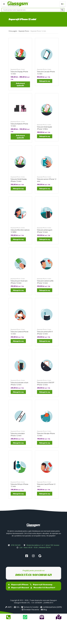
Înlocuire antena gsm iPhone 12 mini (44, 231)
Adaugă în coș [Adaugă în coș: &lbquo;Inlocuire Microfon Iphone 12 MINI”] (18, 239)
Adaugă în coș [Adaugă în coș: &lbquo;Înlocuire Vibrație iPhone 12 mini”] (44, 443)
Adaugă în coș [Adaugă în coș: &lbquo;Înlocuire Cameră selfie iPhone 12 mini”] (44, 290)
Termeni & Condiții (29, 607)
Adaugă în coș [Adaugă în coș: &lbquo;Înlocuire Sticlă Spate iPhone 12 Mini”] (44, 136)
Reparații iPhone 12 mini (18, 69)
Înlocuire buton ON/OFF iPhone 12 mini (45, 383)
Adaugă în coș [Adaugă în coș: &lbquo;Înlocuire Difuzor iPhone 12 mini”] (18, 493)
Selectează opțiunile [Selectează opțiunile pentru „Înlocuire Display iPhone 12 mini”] (20, 84)
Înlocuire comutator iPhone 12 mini (18, 434)
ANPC (8, 607)
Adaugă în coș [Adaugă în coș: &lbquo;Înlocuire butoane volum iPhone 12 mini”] (18, 392)
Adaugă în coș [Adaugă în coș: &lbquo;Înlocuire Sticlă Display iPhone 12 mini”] (18, 188)
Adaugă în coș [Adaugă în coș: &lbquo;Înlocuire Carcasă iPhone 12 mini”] (44, 81)
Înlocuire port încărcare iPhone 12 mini (19, 282)
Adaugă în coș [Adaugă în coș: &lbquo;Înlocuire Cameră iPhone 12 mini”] (18, 341)
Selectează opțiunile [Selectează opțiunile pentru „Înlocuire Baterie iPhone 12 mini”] (20, 136)
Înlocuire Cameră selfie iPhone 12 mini (45, 282)
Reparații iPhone (24, 31)
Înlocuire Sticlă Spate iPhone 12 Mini (44, 128)
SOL (17, 607)
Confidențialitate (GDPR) (51, 607)
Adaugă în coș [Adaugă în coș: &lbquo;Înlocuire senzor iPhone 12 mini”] (44, 188)
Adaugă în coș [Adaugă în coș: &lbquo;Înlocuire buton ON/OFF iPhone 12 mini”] (44, 392)
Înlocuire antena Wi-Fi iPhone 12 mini (45, 333)
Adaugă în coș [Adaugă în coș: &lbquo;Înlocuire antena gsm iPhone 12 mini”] (44, 239)
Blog (44, 609)
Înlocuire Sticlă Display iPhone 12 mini (19, 180)
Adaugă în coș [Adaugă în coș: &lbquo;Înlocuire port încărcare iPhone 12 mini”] (18, 290)
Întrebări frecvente (30, 609)
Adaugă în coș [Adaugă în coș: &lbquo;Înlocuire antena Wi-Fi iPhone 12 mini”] (44, 341)
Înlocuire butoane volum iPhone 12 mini (19, 383)
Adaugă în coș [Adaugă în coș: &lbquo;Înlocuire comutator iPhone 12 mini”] (18, 443)
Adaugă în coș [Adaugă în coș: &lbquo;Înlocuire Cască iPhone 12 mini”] (44, 493)
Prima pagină (13, 31)
